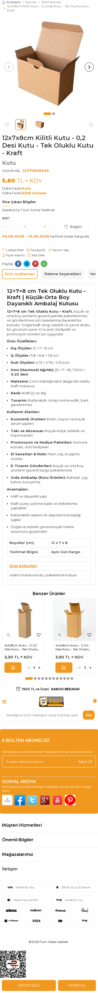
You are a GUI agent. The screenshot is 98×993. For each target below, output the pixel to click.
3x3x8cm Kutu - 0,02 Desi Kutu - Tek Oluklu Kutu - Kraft (21, 647)
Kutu (9, 163)
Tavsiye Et (35, 250)
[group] (49, 63)
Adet (6, 218)
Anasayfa (11, 2)
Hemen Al (77, 985)
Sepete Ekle (29, 985)
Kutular (31, 2)
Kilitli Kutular (51, 2)
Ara (89, 714)
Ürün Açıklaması (20, 274)
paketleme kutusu (61, 575)
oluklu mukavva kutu (26, 575)
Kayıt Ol (85, 761)
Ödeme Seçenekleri (62, 274)
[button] (47, 113)
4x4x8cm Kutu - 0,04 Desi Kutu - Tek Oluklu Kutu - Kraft (72, 647)
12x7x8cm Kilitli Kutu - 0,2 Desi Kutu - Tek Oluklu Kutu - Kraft (49, 8)
